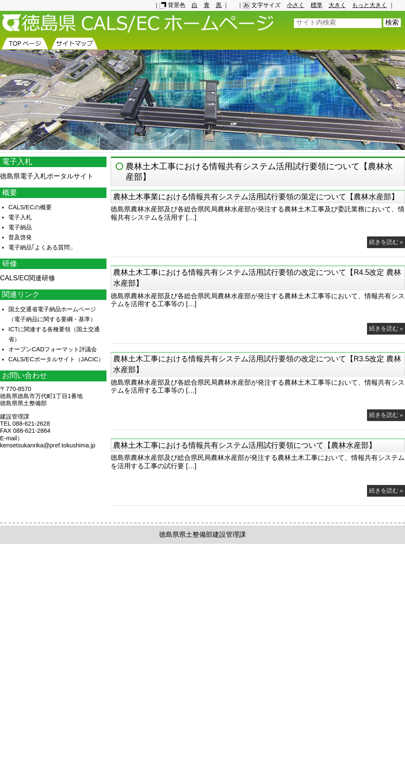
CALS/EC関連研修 (27, 278)
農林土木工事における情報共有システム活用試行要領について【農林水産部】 (244, 445)
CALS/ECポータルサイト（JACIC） (56, 359)
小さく (295, 5)
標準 (316, 5)
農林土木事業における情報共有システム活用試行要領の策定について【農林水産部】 (256, 197)
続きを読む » (386, 242)
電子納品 (20, 227)
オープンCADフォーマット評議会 (52, 349)
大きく (337, 5)
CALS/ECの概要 (30, 207)
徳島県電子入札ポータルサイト (47, 176)
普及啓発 (20, 237)
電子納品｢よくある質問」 (42, 247)
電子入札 (20, 217)
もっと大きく (369, 5)
